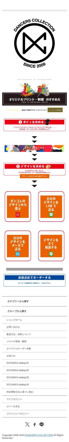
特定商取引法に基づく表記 (20, 392)
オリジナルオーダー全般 (19, 348)
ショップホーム (14, 320)
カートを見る (13, 406)
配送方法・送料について (19, 334)
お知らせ (11, 356)
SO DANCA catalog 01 (18, 363)
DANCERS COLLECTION (39, 435)
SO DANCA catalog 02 (18, 370)
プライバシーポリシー (18, 413)
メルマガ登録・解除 (16, 341)
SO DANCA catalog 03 (18, 377)
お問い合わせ (13, 327)
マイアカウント (14, 399)
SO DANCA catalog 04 (18, 384)
